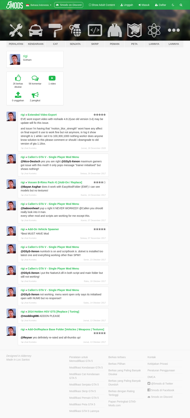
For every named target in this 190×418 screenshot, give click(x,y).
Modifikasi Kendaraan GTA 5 (86, 367)
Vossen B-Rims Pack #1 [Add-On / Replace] (55, 182)
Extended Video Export (42, 114)
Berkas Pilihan (116, 363)
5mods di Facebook (161, 390)
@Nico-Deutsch (30, 161)
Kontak (152, 357)
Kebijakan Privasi (158, 363)
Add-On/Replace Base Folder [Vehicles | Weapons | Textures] (66, 329)
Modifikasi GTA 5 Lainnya (84, 411)
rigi (25, 56)
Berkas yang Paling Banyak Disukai (124, 372)
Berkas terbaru (117, 357)
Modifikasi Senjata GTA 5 (84, 384)
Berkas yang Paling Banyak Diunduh (124, 382)
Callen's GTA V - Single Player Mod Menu (53, 157)
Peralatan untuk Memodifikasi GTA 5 (81, 359)
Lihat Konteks (29, 148)
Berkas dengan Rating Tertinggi (121, 393)
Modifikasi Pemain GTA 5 (84, 397)
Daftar (160, 4)
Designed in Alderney (19, 355)
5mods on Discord (160, 397)
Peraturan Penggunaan (161, 370)
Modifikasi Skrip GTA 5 (82, 391)
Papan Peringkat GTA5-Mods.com (122, 403)
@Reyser (26, 337)
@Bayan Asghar (31, 186)
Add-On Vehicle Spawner (43, 229)
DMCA (151, 377)
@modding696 (30, 315)
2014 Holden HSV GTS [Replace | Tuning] (53, 311)
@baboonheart (30, 208)
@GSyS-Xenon (70, 161)
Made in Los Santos (18, 359)
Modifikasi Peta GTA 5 (82, 404)
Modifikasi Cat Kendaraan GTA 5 (84, 376)
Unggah (126, 4)
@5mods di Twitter (160, 383)
